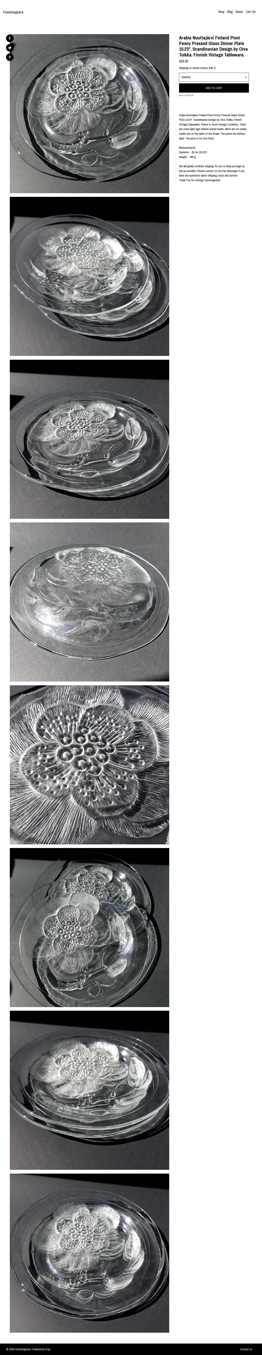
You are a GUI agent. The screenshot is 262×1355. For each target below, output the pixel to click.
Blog (230, 11)
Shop (221, 11)
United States (200, 68)
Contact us (246, 1349)
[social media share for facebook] (9, 38)
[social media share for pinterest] (9, 57)
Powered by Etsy (41, 1349)
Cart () (250, 11)
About (239, 11)
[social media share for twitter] (9, 48)
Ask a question (186, 95)
